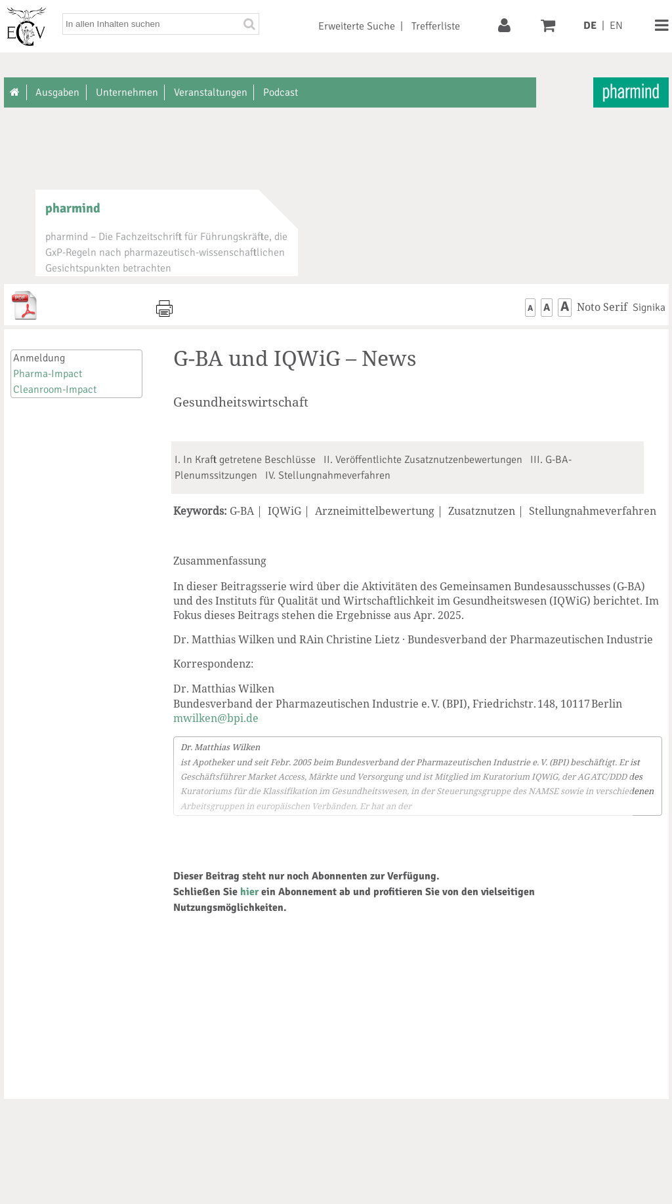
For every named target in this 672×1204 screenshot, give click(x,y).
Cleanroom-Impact (54, 389)
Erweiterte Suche (356, 26)
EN (616, 25)
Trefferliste (435, 26)
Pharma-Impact (47, 373)
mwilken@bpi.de (216, 718)
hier (249, 891)
